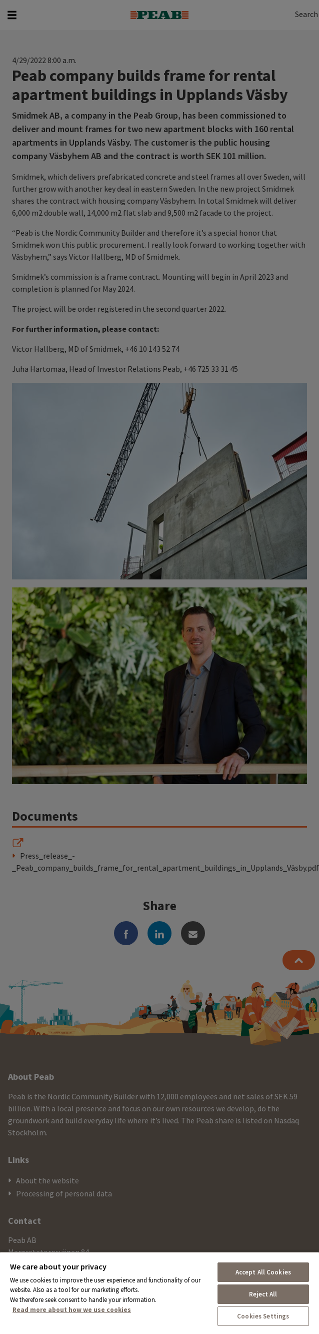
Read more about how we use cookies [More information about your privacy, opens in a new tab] (71, 1309)
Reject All (263, 1294)
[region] (159, 1292)
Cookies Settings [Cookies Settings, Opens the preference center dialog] (263, 1316)
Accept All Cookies (263, 1272)
